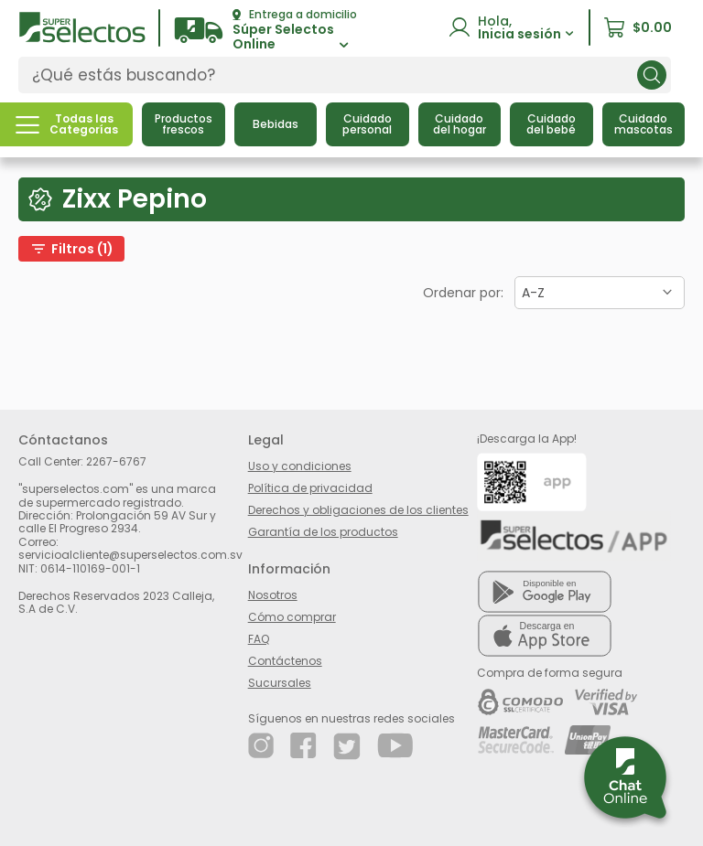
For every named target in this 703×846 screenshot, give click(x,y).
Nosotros (272, 595)
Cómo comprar (292, 617)
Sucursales (279, 683)
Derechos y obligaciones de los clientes (358, 510)
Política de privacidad (310, 488)
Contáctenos (285, 661)
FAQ (258, 639)
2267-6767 (116, 461)
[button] (265, 30)
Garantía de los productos (323, 532)
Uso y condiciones (300, 466)
